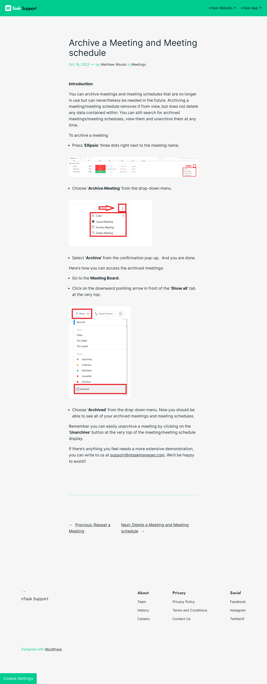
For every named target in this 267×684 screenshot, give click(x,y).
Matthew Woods (113, 64)
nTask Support (34, 598)
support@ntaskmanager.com (137, 454)
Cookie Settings (18, 678)
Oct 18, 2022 (79, 64)
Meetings (138, 64)
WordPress (53, 649)
